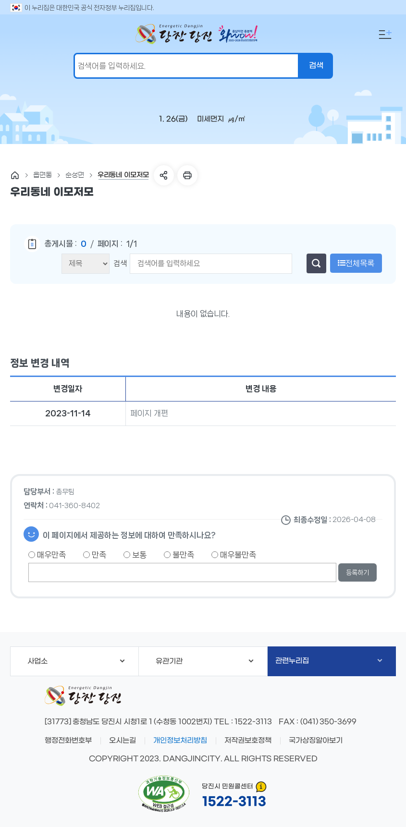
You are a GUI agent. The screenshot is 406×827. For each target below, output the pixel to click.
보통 (135, 554)
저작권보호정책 (247, 740)
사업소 (75, 661)
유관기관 (204, 661)
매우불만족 (233, 554)
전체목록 (356, 263)
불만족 (179, 554)
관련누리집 (328, 661)
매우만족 (47, 554)
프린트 (187, 175)
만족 (94, 554)
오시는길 (122, 740)
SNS (164, 175)
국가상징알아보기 (316, 740)
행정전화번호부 (68, 740)
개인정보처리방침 (180, 740)
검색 (120, 263)
